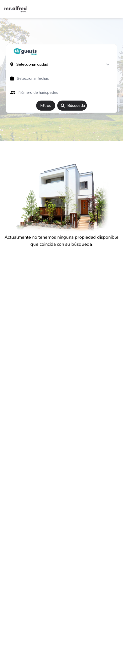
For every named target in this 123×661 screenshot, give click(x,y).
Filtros (45, 105)
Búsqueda (73, 105)
